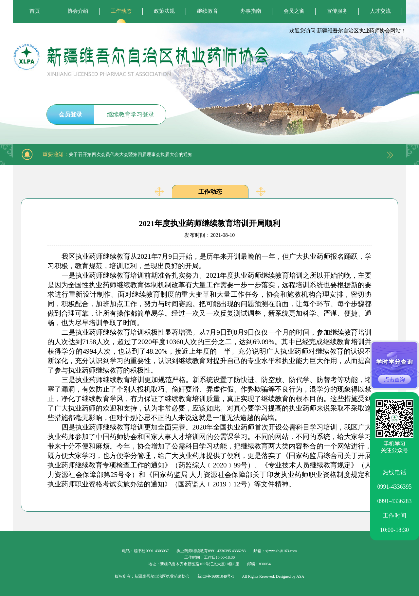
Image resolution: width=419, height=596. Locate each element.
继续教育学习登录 (130, 114)
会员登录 (70, 114)
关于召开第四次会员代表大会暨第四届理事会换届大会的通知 (130, 154)
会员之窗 (293, 11)
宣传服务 (337, 11)
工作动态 (121, 11)
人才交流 (380, 11)
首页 (34, 11)
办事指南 (250, 11)
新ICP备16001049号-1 (215, 576)
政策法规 (164, 11)
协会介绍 (77, 11)
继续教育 (207, 11)
